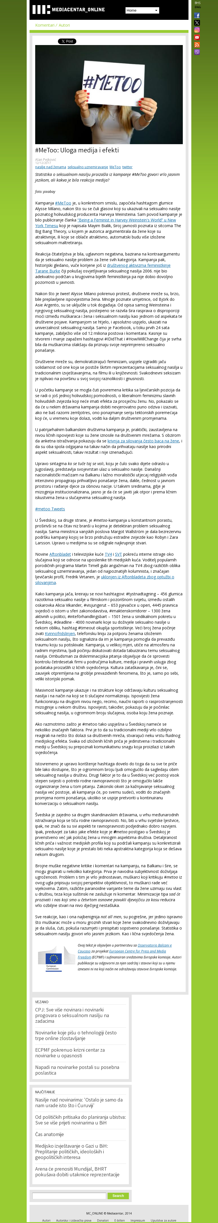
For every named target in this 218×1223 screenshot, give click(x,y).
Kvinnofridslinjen (60, 633)
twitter (127, 167)
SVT (118, 554)
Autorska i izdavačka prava (73, 1220)
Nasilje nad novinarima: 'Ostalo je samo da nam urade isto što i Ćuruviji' (79, 1103)
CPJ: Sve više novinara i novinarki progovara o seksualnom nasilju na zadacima (72, 1016)
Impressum (138, 1220)
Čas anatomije (49, 1135)
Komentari (44, 25)
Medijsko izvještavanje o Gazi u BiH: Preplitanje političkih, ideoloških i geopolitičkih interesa (71, 1152)
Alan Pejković (45, 159)
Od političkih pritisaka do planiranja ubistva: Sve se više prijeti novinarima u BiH (80, 1120)
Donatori (103, 1220)
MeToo (115, 167)
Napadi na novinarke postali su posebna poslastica (77, 1070)
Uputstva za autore (163, 1220)
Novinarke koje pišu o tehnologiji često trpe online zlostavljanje (76, 1036)
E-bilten (119, 1220)
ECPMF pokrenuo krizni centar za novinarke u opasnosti (70, 1053)
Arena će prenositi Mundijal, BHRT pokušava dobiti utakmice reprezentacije (77, 1172)
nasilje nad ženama (50, 167)
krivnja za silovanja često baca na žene (143, 441)
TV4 (108, 554)
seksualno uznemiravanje (88, 167)
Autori (64, 25)
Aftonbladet (60, 554)
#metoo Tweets (50, 509)
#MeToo (63, 203)
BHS (197, 3)
